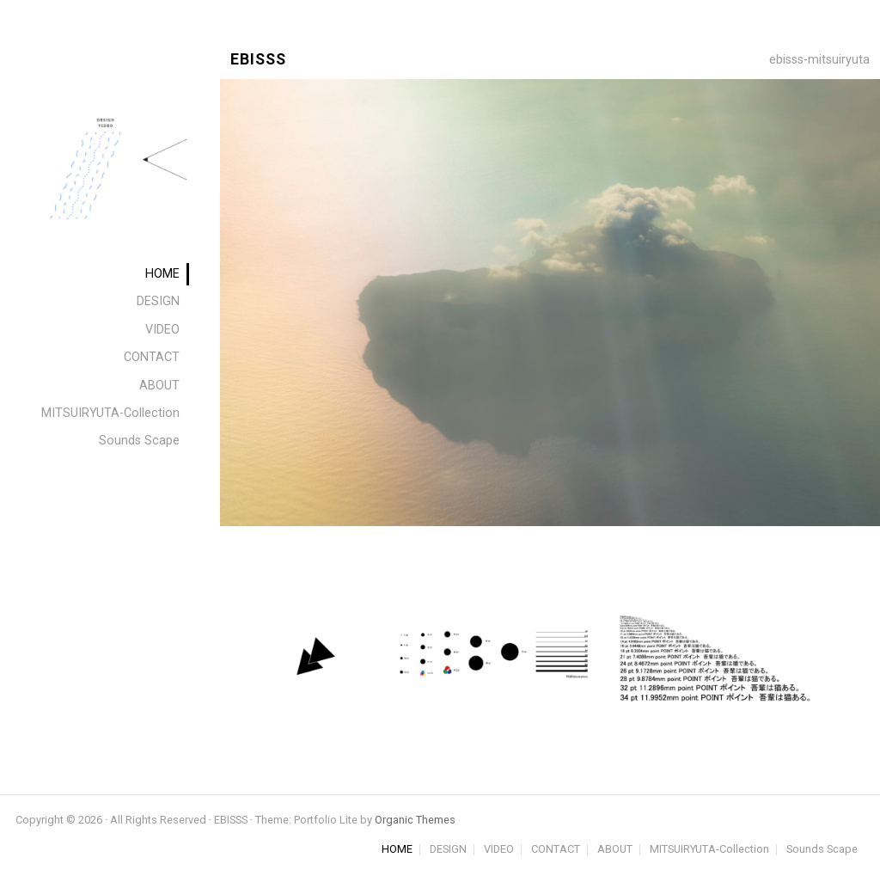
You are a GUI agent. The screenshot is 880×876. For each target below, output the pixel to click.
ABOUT (614, 849)
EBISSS (258, 60)
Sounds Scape (822, 849)
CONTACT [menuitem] (152, 357)
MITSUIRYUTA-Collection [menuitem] (110, 413)
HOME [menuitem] (162, 273)
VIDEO (499, 849)
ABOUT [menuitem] (159, 385)
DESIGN (448, 849)
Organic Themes (415, 819)
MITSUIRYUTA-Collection (709, 849)
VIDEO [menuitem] (162, 329)
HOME (397, 849)
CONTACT (555, 849)
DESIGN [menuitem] (158, 301)
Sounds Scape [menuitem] (139, 440)
